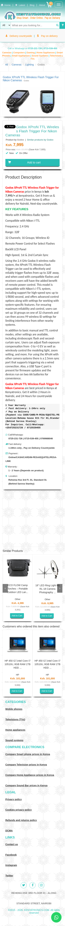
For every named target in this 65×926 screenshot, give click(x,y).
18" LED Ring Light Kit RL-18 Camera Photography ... (47, 589)
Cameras (7, 52)
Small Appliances (21, 56)
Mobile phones (13, 709)
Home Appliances (46, 52)
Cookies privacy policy (18, 809)
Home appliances (15, 730)
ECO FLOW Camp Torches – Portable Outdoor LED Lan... (17, 589)
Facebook (11, 854)
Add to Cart (17, 615)
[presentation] (5, 588)
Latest (20, 5)
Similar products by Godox (39, 139)
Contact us (11, 844)
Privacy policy (13, 799)
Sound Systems (40, 56)
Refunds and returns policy (21, 820)
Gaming (31, 52)
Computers (19, 52)
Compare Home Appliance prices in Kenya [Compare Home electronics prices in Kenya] (29, 775)
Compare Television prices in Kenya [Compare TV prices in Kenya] (26, 764)
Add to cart (24, 162)
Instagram (11, 865)
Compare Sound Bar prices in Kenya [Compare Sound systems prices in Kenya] (26, 785)
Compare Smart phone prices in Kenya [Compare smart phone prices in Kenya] (27, 754)
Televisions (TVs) (15, 719)
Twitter (9, 875)
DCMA (9, 830)
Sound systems (14, 740)
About (42, 5)
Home (6, 5)
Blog (32, 5)
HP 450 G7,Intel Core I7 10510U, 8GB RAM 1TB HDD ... (18, 664)
